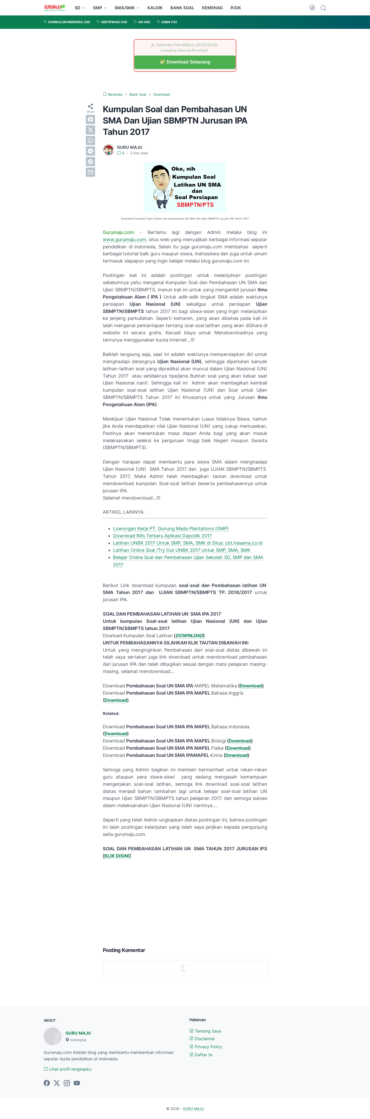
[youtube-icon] (77, 1083)
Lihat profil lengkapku (67, 1069)
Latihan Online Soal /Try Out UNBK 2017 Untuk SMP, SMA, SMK (182, 550)
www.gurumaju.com (124, 239)
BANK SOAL (182, 7)
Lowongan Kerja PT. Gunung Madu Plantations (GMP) (171, 528)
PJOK (235, 7)
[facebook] (90, 119)
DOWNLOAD (189, 635)
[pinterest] (90, 161)
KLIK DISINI (117, 856)
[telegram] (90, 151)
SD (77, 7)
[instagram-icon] (67, 1083)
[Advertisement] (185, 902)
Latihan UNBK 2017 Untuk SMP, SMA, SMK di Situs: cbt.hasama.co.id (187, 543)
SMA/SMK (125, 7)
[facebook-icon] (47, 1083)
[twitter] (90, 130)
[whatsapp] (90, 140)
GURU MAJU (78, 1033)
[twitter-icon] (57, 1083)
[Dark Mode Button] (312, 8)
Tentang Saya (205, 1031)
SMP (97, 7)
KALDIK (155, 7)
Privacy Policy (205, 1046)
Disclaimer (202, 1038)
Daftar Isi (200, 1054)
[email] (90, 172)
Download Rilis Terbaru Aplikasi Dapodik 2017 (162, 535)
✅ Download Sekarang (185, 62)
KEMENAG (212, 7)
